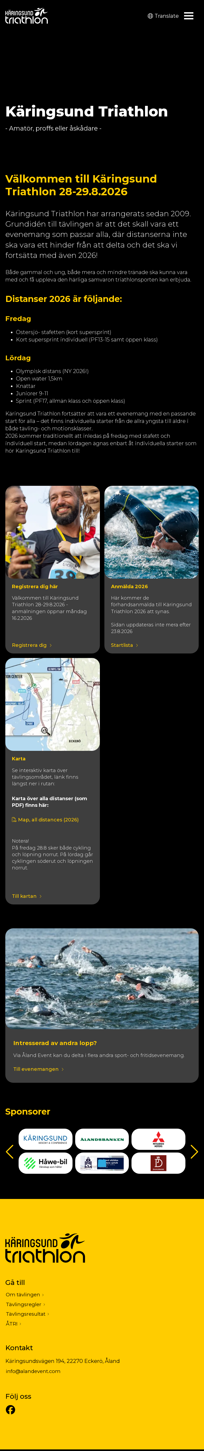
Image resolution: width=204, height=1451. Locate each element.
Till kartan (24, 896)
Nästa (193, 1151)
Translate (163, 16)
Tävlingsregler (24, 1305)
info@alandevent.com (34, 1373)
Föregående (10, 1151)
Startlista (122, 645)
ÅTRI (12, 1325)
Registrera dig (29, 645)
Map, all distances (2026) (45, 820)
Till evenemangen (36, 1069)
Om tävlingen (24, 1295)
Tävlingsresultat (27, 1315)
